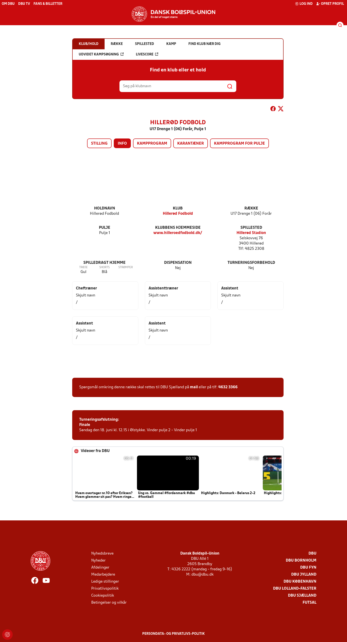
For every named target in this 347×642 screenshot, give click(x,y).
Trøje (83, 267)
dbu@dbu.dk (202, 574)
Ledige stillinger (105, 581)
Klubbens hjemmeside (178, 228)
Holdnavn (104, 208)
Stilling (99, 143)
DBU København (300, 581)
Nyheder (98, 560)
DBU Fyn (308, 567)
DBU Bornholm (301, 560)
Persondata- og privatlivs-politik (173, 633)
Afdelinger (100, 567)
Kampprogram (152, 143)
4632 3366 (228, 387)
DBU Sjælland (302, 596)
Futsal (309, 603)
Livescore (147, 54)
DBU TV (24, 3)
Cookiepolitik (102, 596)
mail (194, 387)
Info (122, 143)
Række (251, 208)
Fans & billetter (47, 3)
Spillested (251, 228)
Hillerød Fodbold (178, 214)
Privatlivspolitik (105, 589)
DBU (312, 553)
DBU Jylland (303, 574)
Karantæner (190, 143)
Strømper (125, 267)
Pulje (104, 228)
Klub (178, 208)
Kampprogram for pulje (239, 143)
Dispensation (178, 263)
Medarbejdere (103, 574)
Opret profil (330, 4)
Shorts (104, 267)
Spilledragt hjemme (104, 263)
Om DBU (8, 3)
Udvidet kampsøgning (101, 54)
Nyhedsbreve (102, 553)
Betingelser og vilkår (109, 603)
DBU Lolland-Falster (294, 589)
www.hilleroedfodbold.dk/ (177, 233)
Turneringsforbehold (251, 263)
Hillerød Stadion (251, 233)
